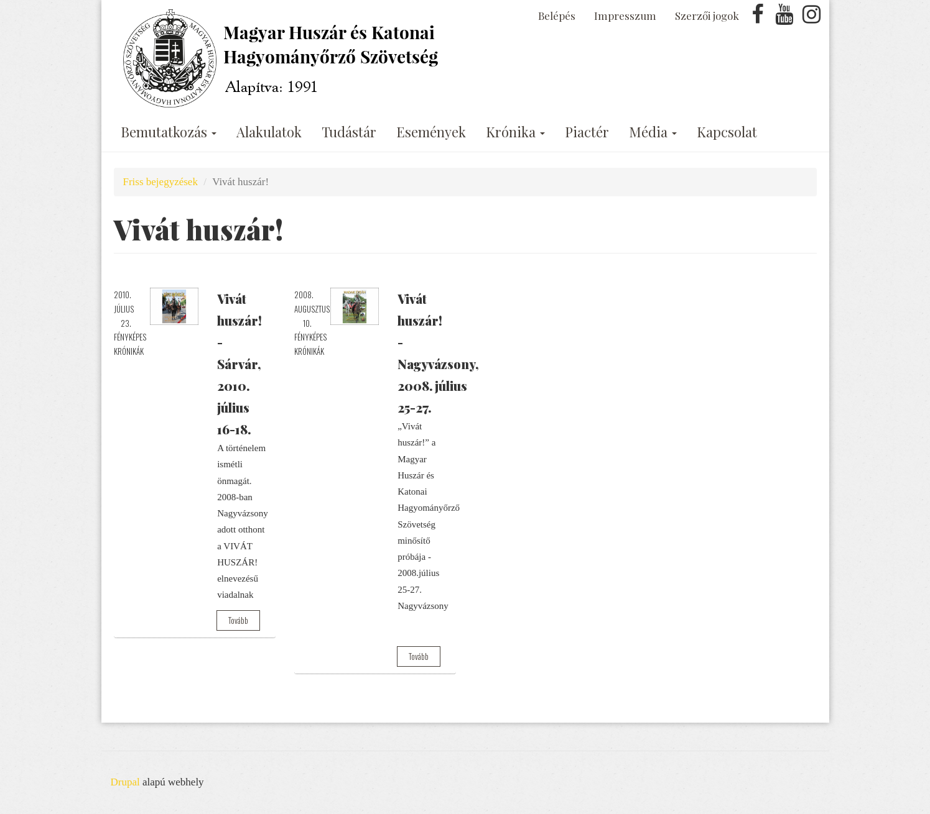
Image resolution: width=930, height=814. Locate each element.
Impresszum (625, 15)
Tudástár (349, 131)
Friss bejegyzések (160, 182)
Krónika (515, 131)
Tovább (238, 620)
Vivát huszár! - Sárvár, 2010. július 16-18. (239, 363)
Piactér (587, 131)
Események (431, 131)
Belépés (556, 15)
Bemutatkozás (168, 131)
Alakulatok (269, 131)
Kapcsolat (727, 131)
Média (653, 131)
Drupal (125, 782)
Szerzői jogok (707, 15)
